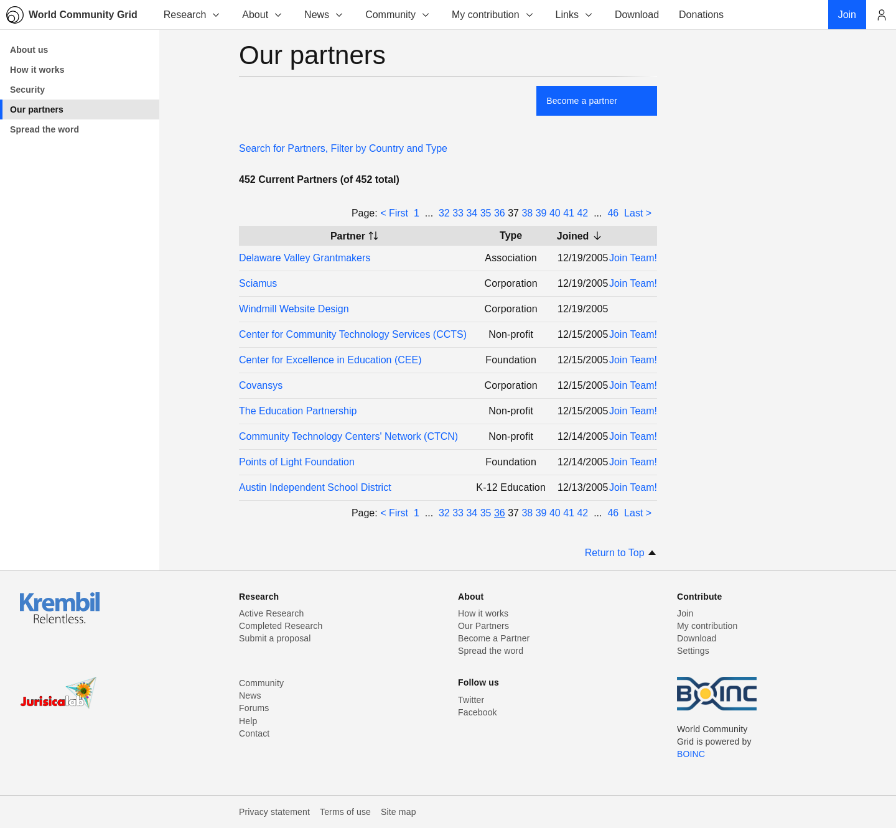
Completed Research (280, 626)
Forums (254, 708)
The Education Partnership (298, 411)
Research (192, 14)
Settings (693, 651)
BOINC (691, 754)
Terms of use (345, 812)
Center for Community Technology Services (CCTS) (353, 334)
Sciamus (258, 283)
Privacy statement (274, 812)
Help (248, 721)
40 (555, 213)
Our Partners (483, 626)
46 (612, 213)
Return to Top (621, 552)
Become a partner (581, 101)
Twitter (471, 700)
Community (398, 14)
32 (444, 213)
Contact (254, 733)
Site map (398, 812)
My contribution (493, 14)
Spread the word (490, 651)
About (262, 14)
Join (685, 613)
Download (697, 638)
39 (541, 213)
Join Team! (633, 258)
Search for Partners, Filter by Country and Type (343, 148)
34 (471, 213)
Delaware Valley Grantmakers (304, 258)
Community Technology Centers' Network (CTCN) (348, 436)
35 (486, 213)
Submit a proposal (275, 638)
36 (499, 213)
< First (394, 213)
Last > (637, 213)
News (324, 14)
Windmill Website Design (294, 309)
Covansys (260, 385)
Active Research (271, 613)
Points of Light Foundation (297, 462)
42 (582, 213)
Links (575, 14)
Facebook (477, 712)
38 (527, 213)
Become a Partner (494, 638)
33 (458, 213)
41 (568, 213)
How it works (483, 613)
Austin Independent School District (315, 487)
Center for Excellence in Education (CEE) (330, 360)
